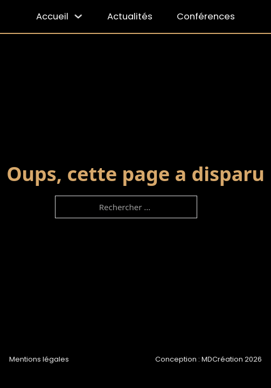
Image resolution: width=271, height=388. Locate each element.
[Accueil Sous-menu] (78, 16)
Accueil (52, 16)
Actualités (129, 16)
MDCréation (222, 359)
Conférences (206, 16)
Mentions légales (39, 359)
